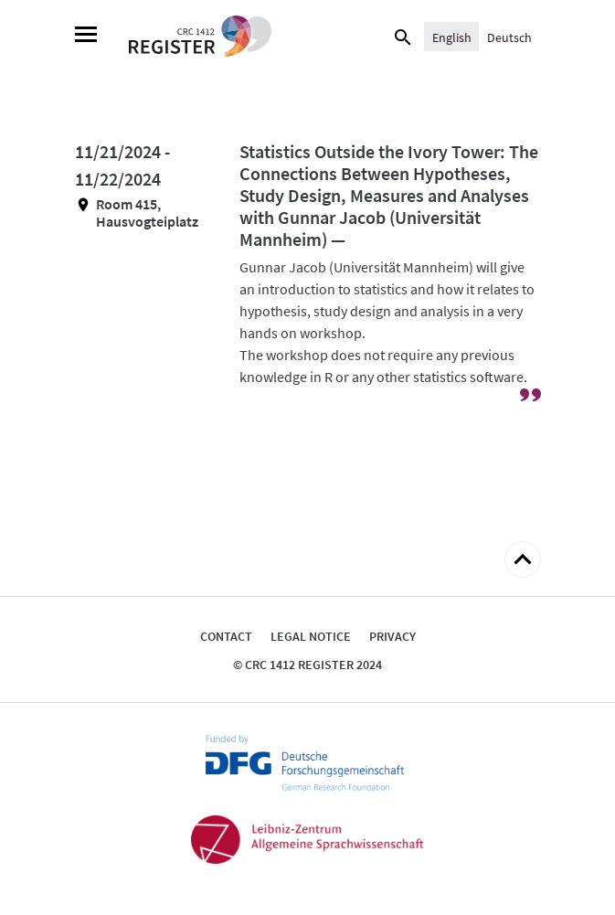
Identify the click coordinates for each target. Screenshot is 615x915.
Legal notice (310, 636)
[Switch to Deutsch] (509, 36)
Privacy (392, 636)
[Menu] (86, 37)
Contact (226, 636)
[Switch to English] (452, 36)
